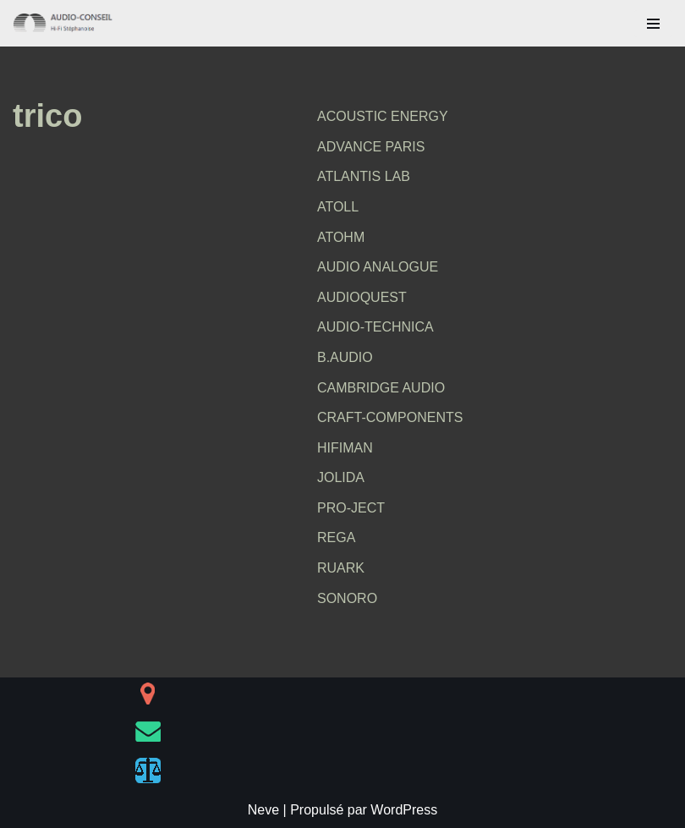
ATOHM (340, 237)
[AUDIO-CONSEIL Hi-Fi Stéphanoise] (63, 23)
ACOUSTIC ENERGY (382, 116)
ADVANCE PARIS (371, 147)
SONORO (347, 598)
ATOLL (338, 207)
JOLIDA (340, 477)
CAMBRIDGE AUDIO (381, 388)
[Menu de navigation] (653, 23)
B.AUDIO (345, 357)
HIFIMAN (345, 448)
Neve (263, 810)
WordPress (403, 810)
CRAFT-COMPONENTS (390, 417)
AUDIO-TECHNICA (375, 327)
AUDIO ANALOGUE (377, 267)
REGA (336, 537)
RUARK (340, 568)
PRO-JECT (351, 508)
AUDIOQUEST (362, 297)
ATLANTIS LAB (363, 176)
